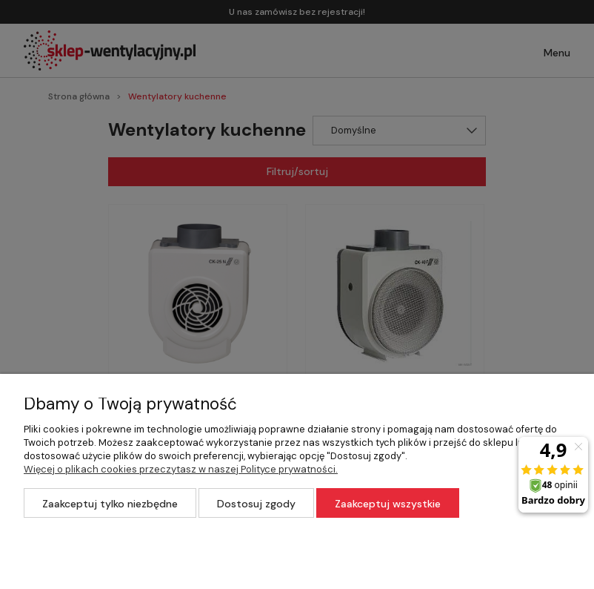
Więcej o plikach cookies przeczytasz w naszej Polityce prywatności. (181, 469)
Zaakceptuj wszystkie (388, 503)
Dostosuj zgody (256, 503)
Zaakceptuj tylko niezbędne (110, 503)
